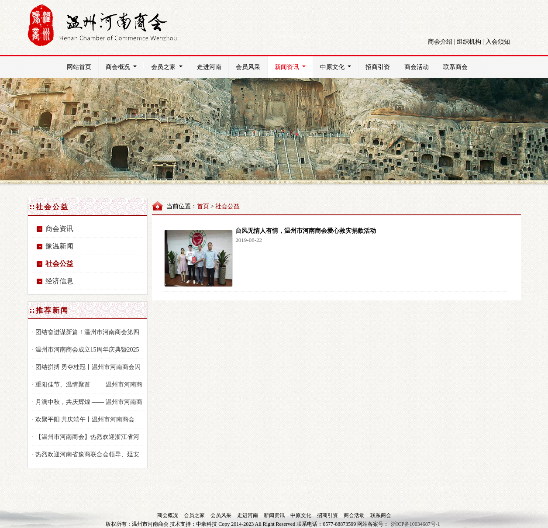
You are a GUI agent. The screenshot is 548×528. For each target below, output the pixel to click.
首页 (203, 206)
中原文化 (339, 66)
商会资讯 (59, 228)
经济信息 (59, 281)
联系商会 (455, 67)
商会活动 (416, 67)
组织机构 (469, 41)
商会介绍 (440, 41)
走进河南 (209, 67)
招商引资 (377, 67)
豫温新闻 (59, 246)
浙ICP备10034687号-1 (415, 524)
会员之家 (170, 66)
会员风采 (248, 67)
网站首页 (79, 67)
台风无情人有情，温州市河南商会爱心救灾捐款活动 (305, 231)
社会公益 (59, 263)
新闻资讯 (294, 66)
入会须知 (498, 41)
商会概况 (125, 66)
